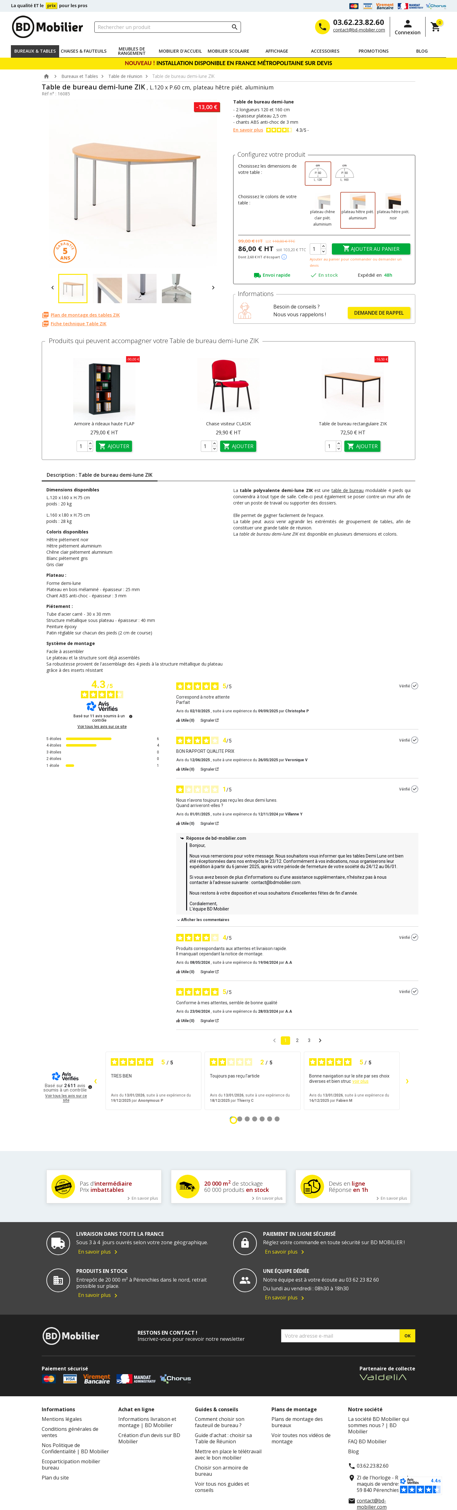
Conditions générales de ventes (70, 1432)
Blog (353, 1451)
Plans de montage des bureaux (297, 1422)
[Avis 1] (233, 1120)
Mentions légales (62, 1419)
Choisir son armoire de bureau (221, 1470)
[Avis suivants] (320, 1041)
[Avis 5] (262, 1118)
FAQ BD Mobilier (367, 1441)
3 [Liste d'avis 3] (309, 1040)
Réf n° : (49, 94)
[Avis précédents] (274, 1040)
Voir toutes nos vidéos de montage (301, 1438)
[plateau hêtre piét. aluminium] (358, 210)
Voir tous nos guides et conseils (222, 1486)
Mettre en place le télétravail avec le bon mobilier (228, 1454)
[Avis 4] (254, 1118)
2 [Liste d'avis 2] (297, 1040)
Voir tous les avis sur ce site (102, 726)
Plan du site (55, 1477)
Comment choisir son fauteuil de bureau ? (219, 1422)
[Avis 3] (247, 1118)
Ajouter (114, 446)
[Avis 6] (269, 1118)
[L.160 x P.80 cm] (344, 173)
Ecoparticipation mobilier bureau (71, 1464)
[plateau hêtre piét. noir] (393, 210)
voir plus (360, 1081)
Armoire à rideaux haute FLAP (104, 424)
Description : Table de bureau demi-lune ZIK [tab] (100, 474)
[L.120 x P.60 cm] (318, 173)
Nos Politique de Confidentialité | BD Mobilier (75, 1448)
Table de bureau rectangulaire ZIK (353, 424)
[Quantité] (315, 249)
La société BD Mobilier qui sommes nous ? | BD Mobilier (378, 1425)
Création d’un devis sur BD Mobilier (149, 1438)
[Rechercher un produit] (167, 27)
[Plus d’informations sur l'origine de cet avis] (414, 686)
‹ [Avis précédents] (95, 1080)
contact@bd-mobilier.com (359, 30)
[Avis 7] (277, 1118)
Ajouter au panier (371, 249)
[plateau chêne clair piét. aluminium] (322, 210)
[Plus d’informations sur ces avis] (130, 716)
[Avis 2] (239, 1118)
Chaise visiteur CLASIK (228, 424)
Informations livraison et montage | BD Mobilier (147, 1422)
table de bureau (348, 490)
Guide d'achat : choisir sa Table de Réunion (223, 1438)
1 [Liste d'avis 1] (285, 1040)
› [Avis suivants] (407, 1080)
